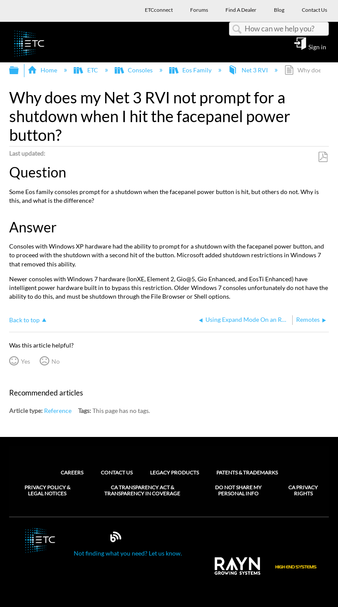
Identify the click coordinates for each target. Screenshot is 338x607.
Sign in (317, 46)
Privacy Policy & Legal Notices (47, 490)
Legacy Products (174, 472)
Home (42, 70)
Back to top (24, 320)
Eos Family (191, 70)
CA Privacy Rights (303, 490)
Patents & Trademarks (247, 472)
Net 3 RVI (248, 70)
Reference (58, 410)
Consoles (134, 70)
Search (237, 29)
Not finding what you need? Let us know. (128, 553)
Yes (25, 361)
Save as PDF (323, 157)
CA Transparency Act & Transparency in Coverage (142, 490)
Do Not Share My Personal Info (238, 490)
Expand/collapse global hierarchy (19, 70)
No (55, 361)
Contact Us (117, 472)
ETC (86, 70)
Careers (72, 472)
